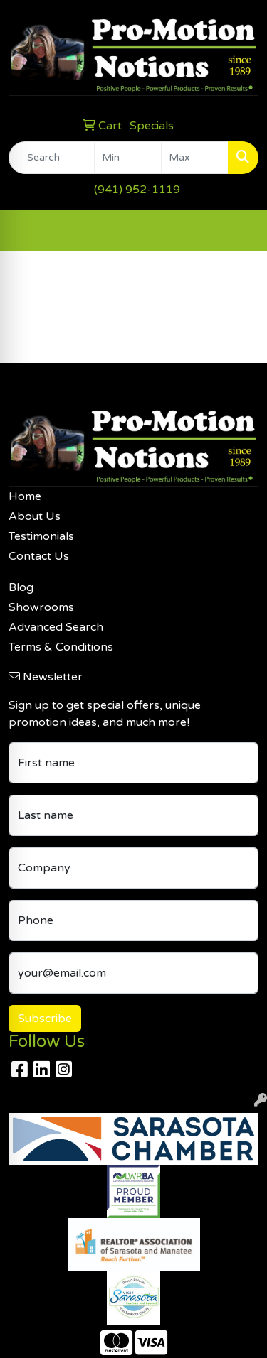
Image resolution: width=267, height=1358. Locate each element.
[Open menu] (238, 230)
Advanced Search (56, 627)
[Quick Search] (52, 157)
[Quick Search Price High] (195, 157)
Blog (21, 587)
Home (25, 496)
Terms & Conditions (61, 647)
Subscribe (45, 1018)
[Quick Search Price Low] (128, 157)
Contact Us (39, 556)
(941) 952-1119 (137, 190)
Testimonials (41, 536)
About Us (35, 516)
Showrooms (41, 607)
